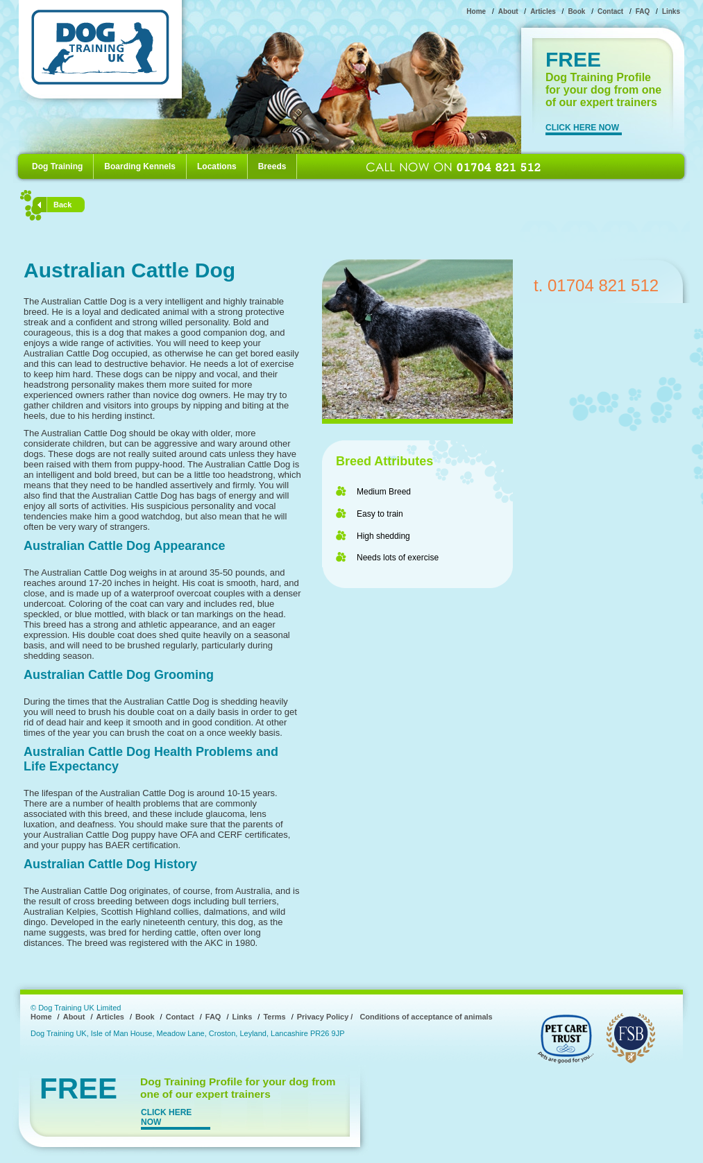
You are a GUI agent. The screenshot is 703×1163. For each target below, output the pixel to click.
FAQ (643, 11)
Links (671, 11)
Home (476, 11)
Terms (274, 1017)
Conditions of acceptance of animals (425, 1017)
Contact (610, 11)
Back (62, 204)
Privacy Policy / (325, 1017)
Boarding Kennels (140, 166)
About (508, 11)
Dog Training (57, 166)
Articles (543, 11)
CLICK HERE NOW (582, 127)
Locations (217, 166)
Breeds (272, 166)
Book (576, 11)
